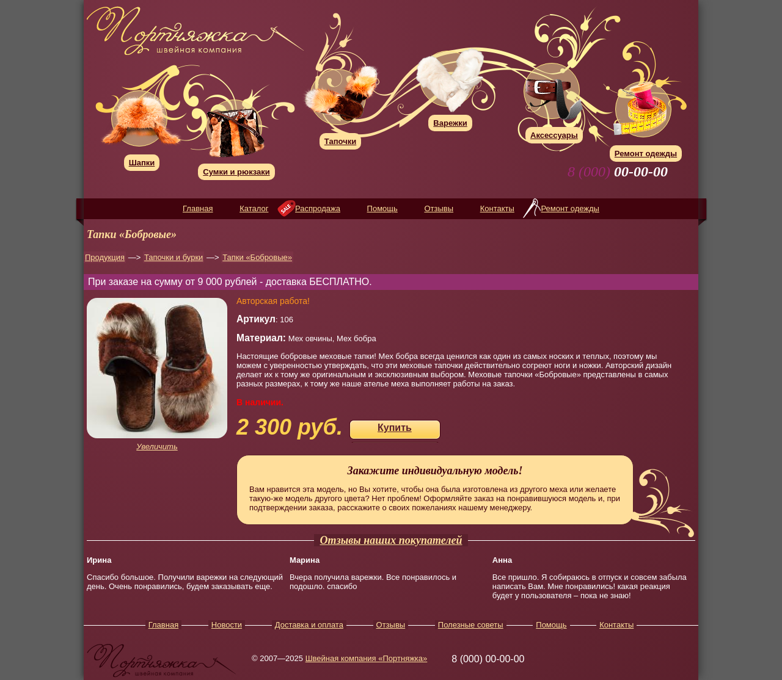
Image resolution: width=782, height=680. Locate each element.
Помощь (382, 208)
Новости (226, 624)
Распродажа (317, 208)
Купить (395, 427)
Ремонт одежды (570, 208)
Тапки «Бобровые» (257, 257)
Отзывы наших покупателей (391, 540)
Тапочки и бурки (173, 257)
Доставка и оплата (309, 624)
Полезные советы (470, 624)
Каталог (253, 208)
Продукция (105, 257)
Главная (198, 208)
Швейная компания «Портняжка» (366, 658)
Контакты (497, 208)
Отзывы (438, 208)
